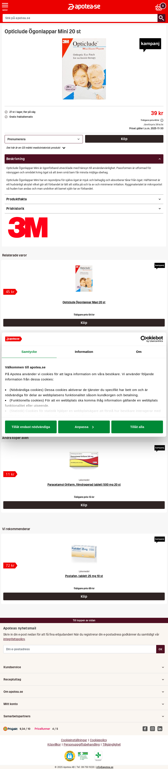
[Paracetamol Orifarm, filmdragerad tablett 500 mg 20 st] (84, 460)
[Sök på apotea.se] (80, 18)
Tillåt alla (137, 427)
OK (160, 649)
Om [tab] (139, 351)
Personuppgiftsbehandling (82, 744)
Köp (124, 139)
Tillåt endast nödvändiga (31, 427)
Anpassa (84, 427)
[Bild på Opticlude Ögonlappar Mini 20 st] (84, 68)
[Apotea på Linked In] (161, 728)
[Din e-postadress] (79, 649)
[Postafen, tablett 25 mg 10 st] (84, 552)
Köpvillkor (54, 744)
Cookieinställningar (74, 740)
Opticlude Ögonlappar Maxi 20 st (84, 302)
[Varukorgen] (160, 7)
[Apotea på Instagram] (153, 728)
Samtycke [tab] (29, 351)
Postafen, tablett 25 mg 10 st (84, 576)
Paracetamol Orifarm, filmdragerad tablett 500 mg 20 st (84, 485)
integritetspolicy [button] (14, 639)
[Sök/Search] (161, 18)
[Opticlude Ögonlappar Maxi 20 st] (84, 278)
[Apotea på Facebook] (146, 728)
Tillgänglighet (112, 744)
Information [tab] (84, 351)
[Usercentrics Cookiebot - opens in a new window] (144, 339)
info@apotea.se (104, 767)
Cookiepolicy (98, 740)
